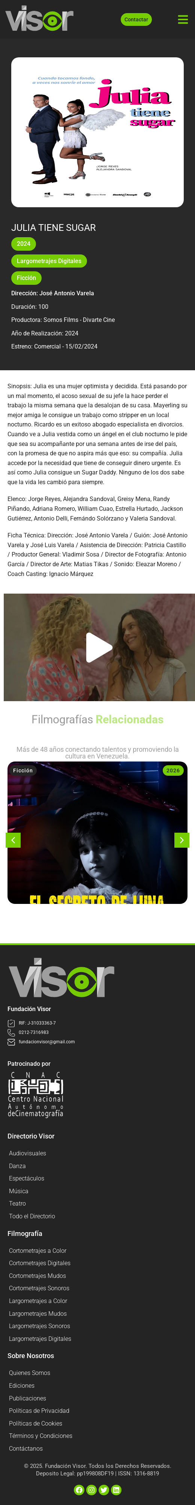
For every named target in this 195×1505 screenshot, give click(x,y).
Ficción (26, 277)
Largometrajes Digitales (49, 261)
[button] (99, 648)
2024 (23, 243)
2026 (173, 770)
